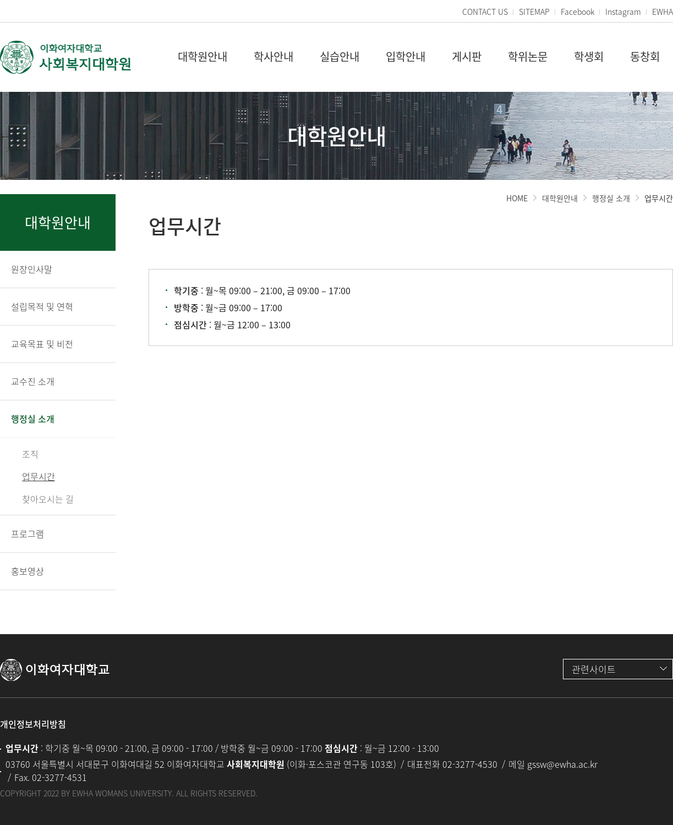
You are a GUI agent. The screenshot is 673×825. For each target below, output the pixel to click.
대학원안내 (560, 198)
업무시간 (658, 198)
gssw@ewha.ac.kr (562, 764)
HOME (517, 198)
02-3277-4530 (469, 764)
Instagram (623, 11)
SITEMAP (534, 11)
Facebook (577, 11)
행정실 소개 (611, 198)
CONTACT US (485, 11)
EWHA (662, 11)
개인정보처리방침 (33, 723)
